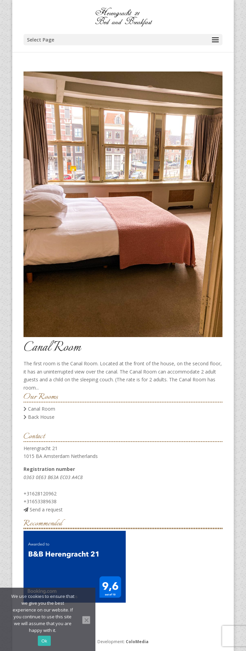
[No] (86, 620)
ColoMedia (137, 642)
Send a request (43, 509)
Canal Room (52, 347)
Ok (44, 641)
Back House (39, 417)
